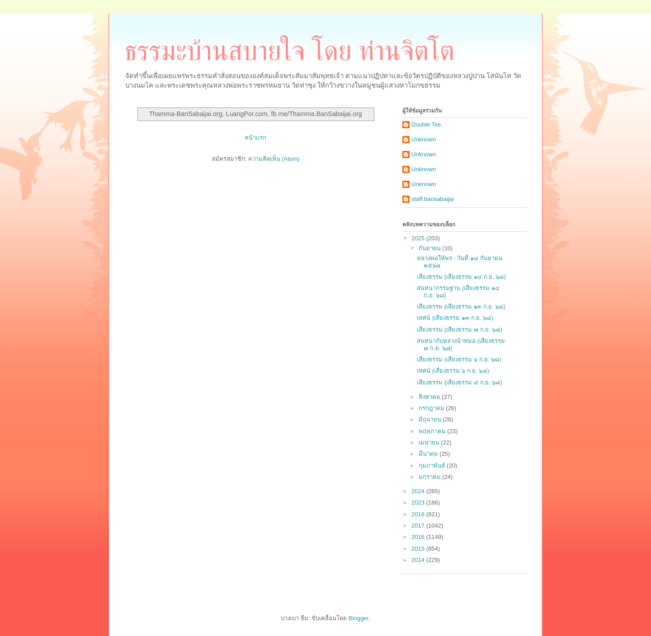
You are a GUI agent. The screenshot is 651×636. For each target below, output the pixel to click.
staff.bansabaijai (432, 199)
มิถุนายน (431, 419)
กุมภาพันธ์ (433, 465)
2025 (418, 238)
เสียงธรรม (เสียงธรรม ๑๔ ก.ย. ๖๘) (461, 276)
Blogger (358, 618)
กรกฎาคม (432, 408)
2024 (418, 491)
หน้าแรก (255, 137)
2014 (418, 559)
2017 (418, 525)
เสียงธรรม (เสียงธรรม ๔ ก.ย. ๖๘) (459, 382)
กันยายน (431, 248)
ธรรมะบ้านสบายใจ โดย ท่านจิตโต (289, 51)
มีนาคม (429, 453)
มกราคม (431, 476)
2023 (418, 502)
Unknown (423, 139)
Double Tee (426, 124)
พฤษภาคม (433, 431)
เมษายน (430, 442)
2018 (418, 514)
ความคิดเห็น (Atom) (274, 158)
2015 (418, 548)
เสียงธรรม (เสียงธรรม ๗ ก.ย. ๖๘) (459, 329)
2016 (418, 536)
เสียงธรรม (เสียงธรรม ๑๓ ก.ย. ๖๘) (461, 306)
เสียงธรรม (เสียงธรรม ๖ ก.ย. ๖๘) (459, 359)
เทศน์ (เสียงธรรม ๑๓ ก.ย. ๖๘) (455, 317)
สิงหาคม (430, 396)
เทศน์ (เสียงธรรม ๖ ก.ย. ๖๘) (453, 370)
